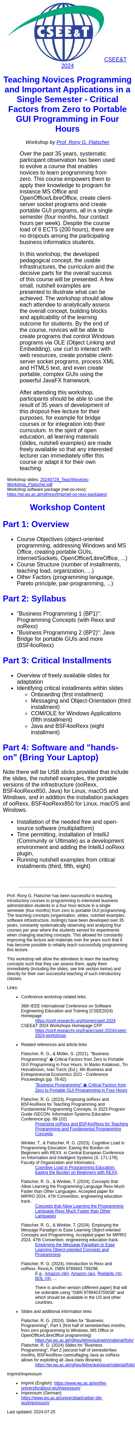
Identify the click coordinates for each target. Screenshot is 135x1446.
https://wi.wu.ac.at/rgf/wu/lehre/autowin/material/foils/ (84, 1340)
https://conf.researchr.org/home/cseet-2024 (75, 1020)
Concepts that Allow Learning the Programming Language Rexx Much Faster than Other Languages (79, 1211)
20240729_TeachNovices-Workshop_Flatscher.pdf (48, 482)
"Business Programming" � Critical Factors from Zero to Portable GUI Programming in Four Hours (81, 1088)
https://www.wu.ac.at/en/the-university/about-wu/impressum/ (64, 1386)
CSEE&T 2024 (67, 63)
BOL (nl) (43, 1278)
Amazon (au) (83, 1273)
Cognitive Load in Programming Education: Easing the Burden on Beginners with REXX (76, 1170)
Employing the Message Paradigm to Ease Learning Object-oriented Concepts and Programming (75, 1249)
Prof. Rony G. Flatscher (83, 142)
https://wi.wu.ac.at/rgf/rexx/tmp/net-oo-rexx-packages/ (57, 494)
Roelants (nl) (109, 1273)
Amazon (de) (57, 1273)
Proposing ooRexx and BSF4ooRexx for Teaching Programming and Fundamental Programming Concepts (81, 1129)
